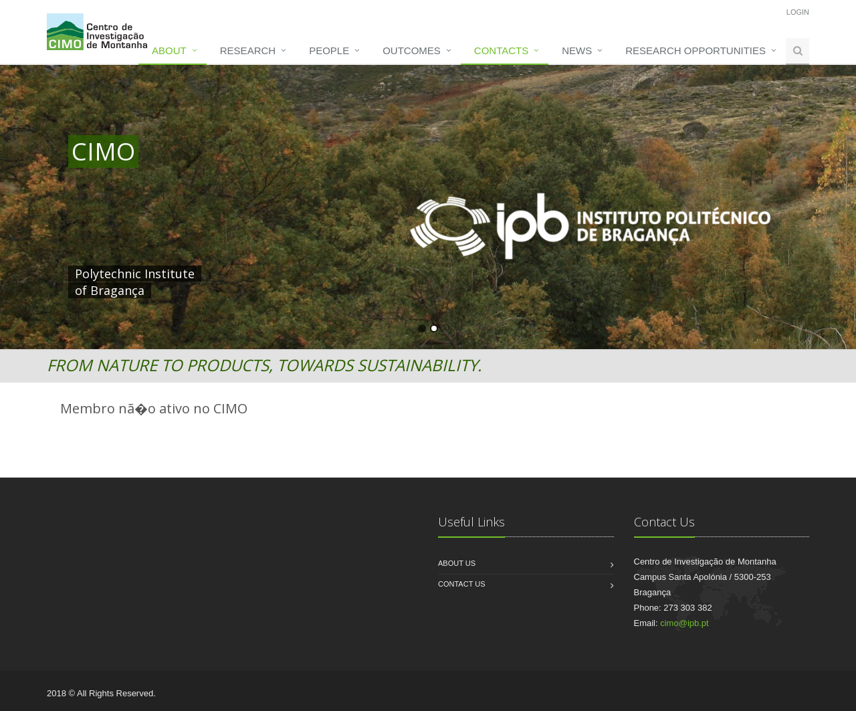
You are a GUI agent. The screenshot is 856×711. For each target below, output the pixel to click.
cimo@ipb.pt (684, 623)
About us (456, 563)
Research (248, 50)
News (577, 50)
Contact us (462, 584)
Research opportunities (695, 50)
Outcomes (412, 50)
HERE (347, 274)
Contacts (501, 50)
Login (797, 12)
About (169, 50)
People (329, 50)
